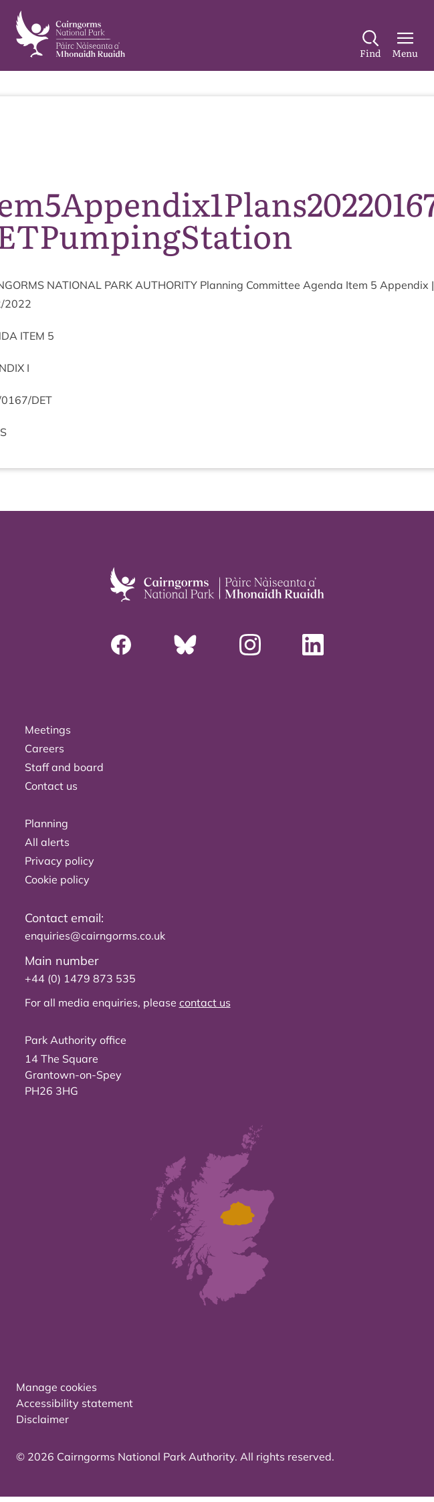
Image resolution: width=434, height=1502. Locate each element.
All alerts (47, 842)
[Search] (370, 45)
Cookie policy (57, 879)
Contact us (51, 785)
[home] (70, 34)
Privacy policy (59, 860)
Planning (46, 823)
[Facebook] (121, 644)
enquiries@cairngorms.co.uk (95, 935)
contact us (205, 1002)
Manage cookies (56, 1387)
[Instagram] (250, 644)
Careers (44, 748)
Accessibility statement (74, 1403)
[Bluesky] (185, 644)
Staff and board (64, 767)
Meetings (48, 729)
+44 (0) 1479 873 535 (80, 978)
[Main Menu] (405, 45)
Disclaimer (42, 1419)
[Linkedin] (313, 644)
